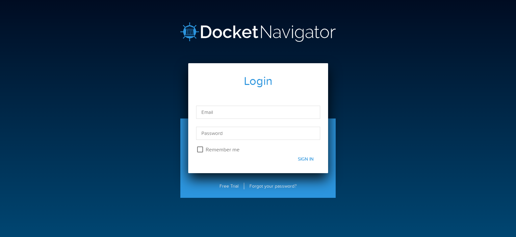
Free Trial (229, 186)
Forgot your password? (273, 186)
